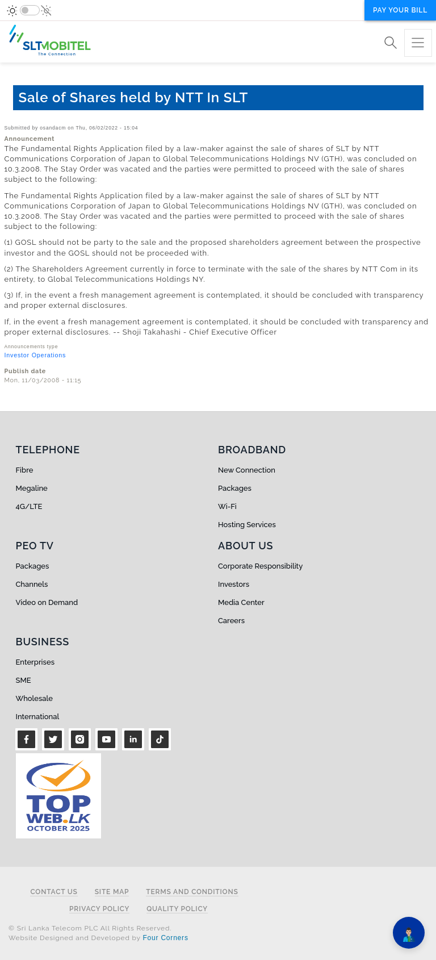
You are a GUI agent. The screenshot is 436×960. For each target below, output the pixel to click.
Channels (32, 584)
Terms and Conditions (192, 892)
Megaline (32, 488)
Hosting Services (247, 524)
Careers (231, 620)
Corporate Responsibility (260, 566)
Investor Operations (35, 355)
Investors (233, 584)
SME (23, 680)
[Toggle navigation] (418, 43)
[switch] (30, 10)
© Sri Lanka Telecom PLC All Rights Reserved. (90, 928)
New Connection (246, 470)
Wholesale (34, 698)
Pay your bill (400, 10)
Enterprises (35, 662)
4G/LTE (29, 506)
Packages (234, 488)
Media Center (241, 602)
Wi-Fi (227, 506)
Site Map (112, 892)
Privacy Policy (99, 909)
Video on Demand (47, 602)
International (38, 716)
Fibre (24, 470)
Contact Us (53, 892)
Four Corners (165, 938)
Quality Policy (177, 909)
